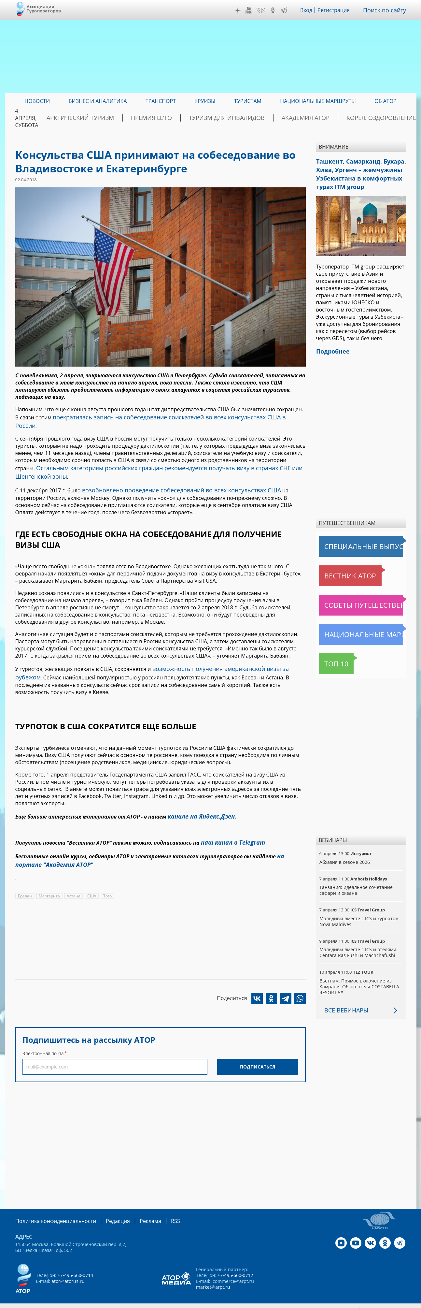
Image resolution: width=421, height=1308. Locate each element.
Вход (311, 10)
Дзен (242, 10)
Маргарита (48, 874)
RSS (160, 1214)
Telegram (289, 10)
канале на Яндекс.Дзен (198, 799)
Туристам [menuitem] (247, 101)
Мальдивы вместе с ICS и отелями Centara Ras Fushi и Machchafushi (357, 946)
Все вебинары (343, 1003)
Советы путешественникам (354, 599)
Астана (72, 874)
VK (265, 10)
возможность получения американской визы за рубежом (225, 654)
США (90, 874)
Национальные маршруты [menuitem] (318, 101)
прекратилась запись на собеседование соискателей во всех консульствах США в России (166, 416)
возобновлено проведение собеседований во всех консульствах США (171, 477)
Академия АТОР (312, 118)
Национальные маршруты (353, 628)
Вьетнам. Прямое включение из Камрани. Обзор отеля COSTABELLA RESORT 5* (358, 980)
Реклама (137, 1214)
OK (277, 10)
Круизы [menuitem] (204, 101)
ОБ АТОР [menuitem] (385, 101)
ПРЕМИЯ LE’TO (184, 118)
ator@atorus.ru (67, 1274)
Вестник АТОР (338, 569)
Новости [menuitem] (37, 101)
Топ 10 (329, 657)
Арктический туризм (126, 118)
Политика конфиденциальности (51, 1214)
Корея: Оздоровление (375, 118)
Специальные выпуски (349, 540)
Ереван (25, 874)
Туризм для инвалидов (246, 118)
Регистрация (338, 10)
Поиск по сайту (387, 10)
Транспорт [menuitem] (161, 101)
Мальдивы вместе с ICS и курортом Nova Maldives (358, 915)
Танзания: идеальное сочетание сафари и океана (355, 884)
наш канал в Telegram (229, 824)
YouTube (253, 10)
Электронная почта (42, 1032)
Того (106, 874)
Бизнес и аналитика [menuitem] (98, 101)
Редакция (107, 1214)
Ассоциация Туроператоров (44, 9)
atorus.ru (345, 1302)
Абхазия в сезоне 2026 (344, 855)
